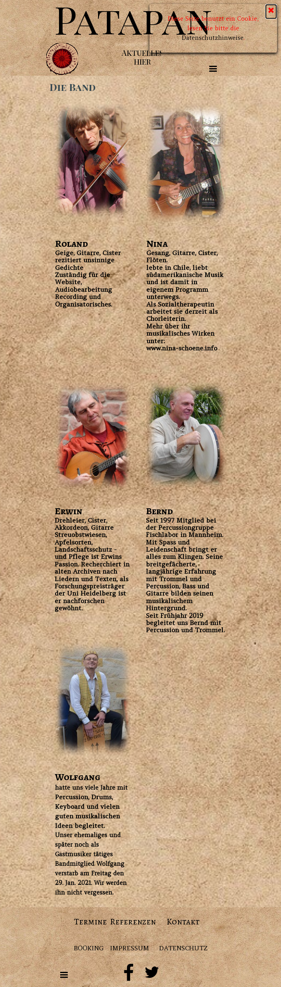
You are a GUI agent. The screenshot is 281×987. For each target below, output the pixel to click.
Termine (90, 921)
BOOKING (89, 948)
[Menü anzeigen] (213, 69)
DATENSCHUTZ (183, 948)
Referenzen (133, 921)
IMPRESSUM (129, 948)
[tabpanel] (92, 273)
